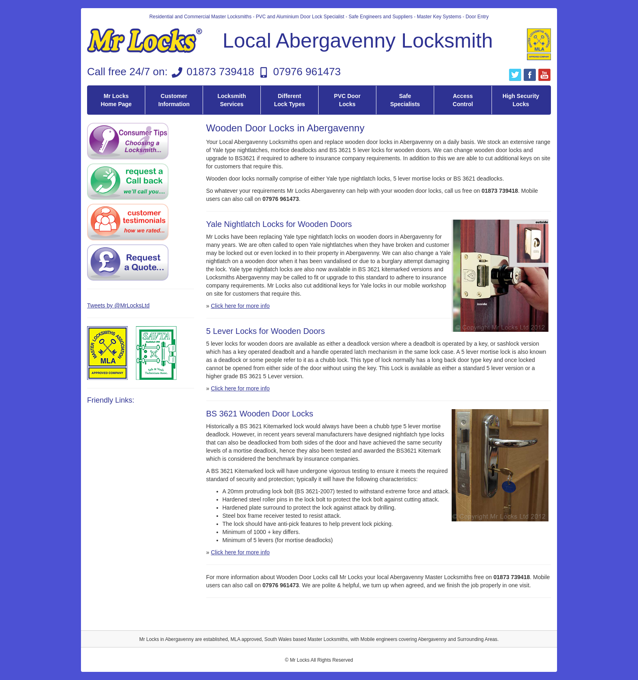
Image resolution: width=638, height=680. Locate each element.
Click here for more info (240, 306)
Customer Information (174, 100)
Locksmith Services (231, 100)
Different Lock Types (289, 100)
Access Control (463, 100)
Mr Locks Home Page (116, 100)
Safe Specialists (405, 100)
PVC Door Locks (347, 100)
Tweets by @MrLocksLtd (118, 305)
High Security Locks (521, 100)
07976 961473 (307, 71)
